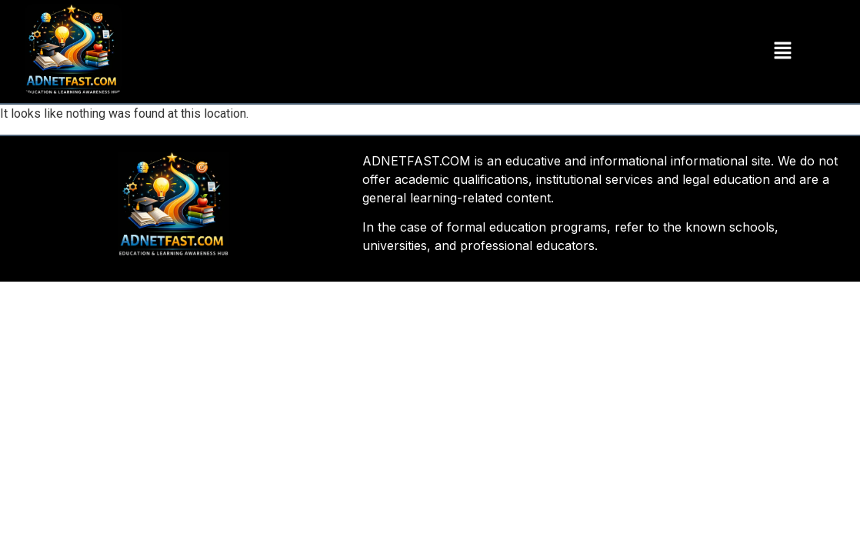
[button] (782, 51)
